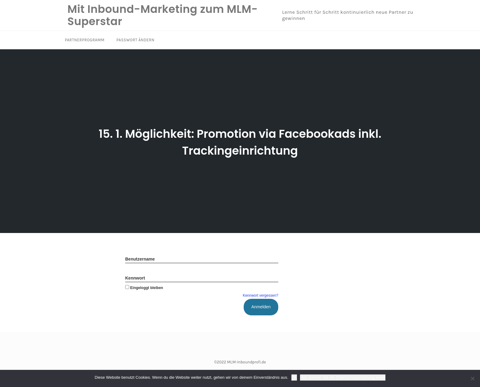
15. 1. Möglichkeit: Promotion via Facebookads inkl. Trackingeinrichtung (240, 141)
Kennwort (135, 278)
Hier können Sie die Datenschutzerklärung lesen (342, 377)
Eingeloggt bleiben (144, 288)
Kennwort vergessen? (260, 295)
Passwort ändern (134, 40)
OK (294, 377)
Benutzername (140, 259)
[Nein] (472, 378)
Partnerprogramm (84, 40)
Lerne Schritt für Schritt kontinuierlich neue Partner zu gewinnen (342, 15)
